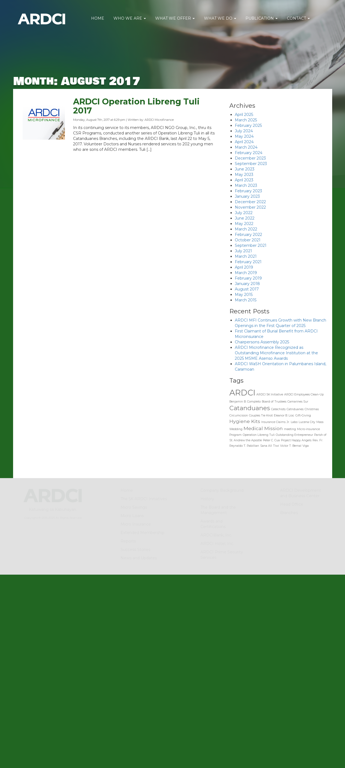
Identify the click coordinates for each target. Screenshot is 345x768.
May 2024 (244, 136)
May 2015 (244, 294)
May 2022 (244, 223)
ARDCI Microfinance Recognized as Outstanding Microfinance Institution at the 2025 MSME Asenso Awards (276, 353)
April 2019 (244, 267)
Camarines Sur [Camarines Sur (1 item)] (297, 401)
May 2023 (244, 174)
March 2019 (246, 272)
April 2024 (244, 141)
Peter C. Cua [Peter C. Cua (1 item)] (271, 440)
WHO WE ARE (129, 18)
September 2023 (251, 163)
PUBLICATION (261, 18)
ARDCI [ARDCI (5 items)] (242, 392)
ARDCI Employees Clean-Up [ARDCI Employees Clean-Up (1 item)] (304, 394)
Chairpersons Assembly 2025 (262, 342)
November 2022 (250, 207)
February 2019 (248, 278)
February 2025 (248, 125)
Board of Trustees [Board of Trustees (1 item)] (274, 401)
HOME (97, 18)
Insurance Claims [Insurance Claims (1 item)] (273, 422)
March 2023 (246, 185)
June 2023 (244, 169)
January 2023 (247, 196)
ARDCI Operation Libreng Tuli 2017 (136, 107)
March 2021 (246, 256)
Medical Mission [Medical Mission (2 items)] (263, 428)
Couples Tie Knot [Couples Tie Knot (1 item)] (261, 415)
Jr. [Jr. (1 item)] (288, 422)
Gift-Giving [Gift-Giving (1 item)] (303, 415)
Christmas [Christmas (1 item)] (312, 409)
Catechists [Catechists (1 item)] (278, 409)
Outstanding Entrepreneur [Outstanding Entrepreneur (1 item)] (294, 435)
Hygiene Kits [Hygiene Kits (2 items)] (244, 421)
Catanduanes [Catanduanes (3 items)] (249, 408)
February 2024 (248, 152)
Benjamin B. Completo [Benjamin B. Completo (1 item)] (245, 401)
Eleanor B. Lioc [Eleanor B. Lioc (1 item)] (284, 415)
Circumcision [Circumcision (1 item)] (238, 415)
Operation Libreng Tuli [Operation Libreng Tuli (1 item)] (259, 435)
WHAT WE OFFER (175, 18)
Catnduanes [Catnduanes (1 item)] (295, 409)
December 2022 (250, 201)
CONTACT (298, 18)
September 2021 (250, 245)
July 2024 (244, 130)
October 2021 (247, 240)
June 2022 (244, 218)
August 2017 (247, 289)
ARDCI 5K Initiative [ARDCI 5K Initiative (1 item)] (269, 394)
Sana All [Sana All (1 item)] (266, 446)
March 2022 (246, 229)
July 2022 (244, 212)
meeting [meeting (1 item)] (290, 429)
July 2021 (243, 250)
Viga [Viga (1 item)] (305, 446)
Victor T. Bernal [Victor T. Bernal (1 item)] (290, 446)
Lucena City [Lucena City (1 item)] (307, 422)
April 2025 (244, 114)
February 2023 (248, 190)
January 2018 (247, 283)
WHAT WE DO (220, 18)
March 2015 (245, 300)
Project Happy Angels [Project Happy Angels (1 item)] (296, 440)
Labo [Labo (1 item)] (294, 422)
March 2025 (246, 120)
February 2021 (248, 261)
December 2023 (250, 158)
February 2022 (248, 234)
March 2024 (246, 147)
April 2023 (244, 180)
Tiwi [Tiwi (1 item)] (276, 446)
